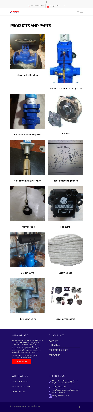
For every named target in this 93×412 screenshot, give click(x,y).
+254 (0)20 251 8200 (35, 6)
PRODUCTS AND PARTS (22, 386)
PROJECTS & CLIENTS (58, 350)
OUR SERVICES (18, 392)
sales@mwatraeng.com (56, 6)
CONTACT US (54, 355)
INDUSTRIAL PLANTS (21, 381)
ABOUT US (53, 341)
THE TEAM (55, 345)
